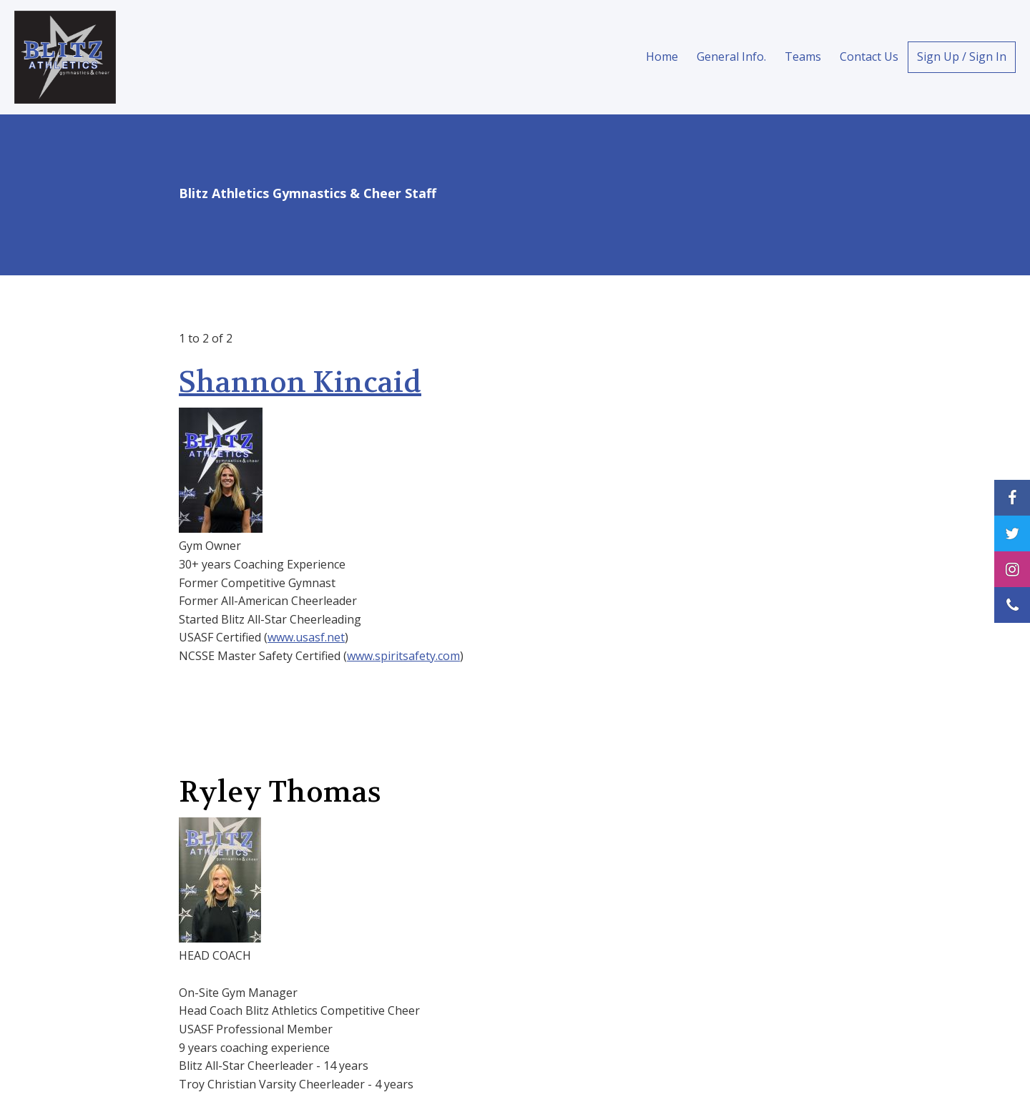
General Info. (731, 56)
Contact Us (869, 56)
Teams (803, 56)
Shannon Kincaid (300, 382)
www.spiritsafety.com (403, 656)
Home (662, 56)
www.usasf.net (306, 637)
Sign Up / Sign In (961, 56)
